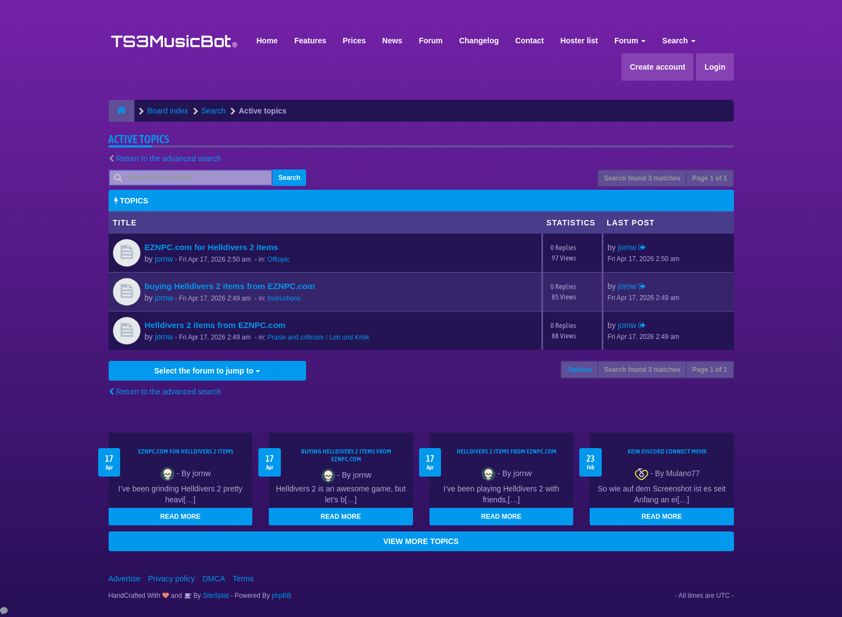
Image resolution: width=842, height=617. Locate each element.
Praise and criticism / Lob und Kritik (318, 337)
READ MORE (180, 516)
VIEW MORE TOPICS (421, 541)
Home (267, 40)
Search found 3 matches (642, 178)
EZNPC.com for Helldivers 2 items (212, 247)
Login (714, 67)
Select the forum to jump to (207, 370)
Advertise (124, 578)
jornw (164, 258)
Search (679, 40)
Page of (709, 178)
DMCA (213, 578)
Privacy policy (171, 578)
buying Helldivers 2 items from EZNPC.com (230, 286)
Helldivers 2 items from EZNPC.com (215, 325)
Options (579, 369)
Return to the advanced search (168, 158)
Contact (529, 40)
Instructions (284, 298)
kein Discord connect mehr (667, 451)
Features (310, 40)
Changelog (479, 40)
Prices (354, 40)
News (392, 40)
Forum (431, 40)
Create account (657, 67)
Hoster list (578, 40)
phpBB (281, 595)
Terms (243, 578)
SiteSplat (215, 595)
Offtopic (278, 259)
